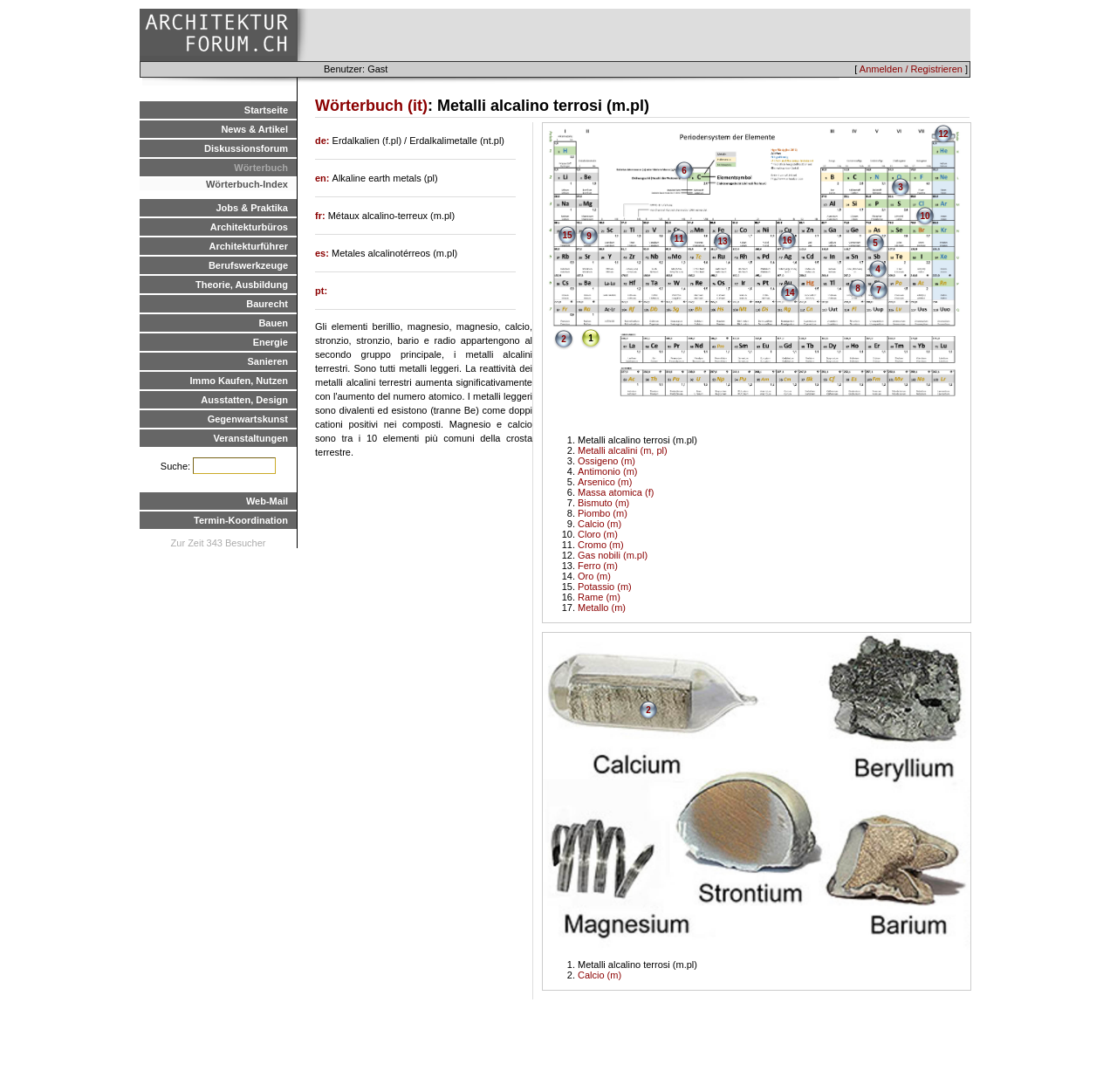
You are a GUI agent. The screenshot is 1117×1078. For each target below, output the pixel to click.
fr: (321, 215)
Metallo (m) (602, 607)
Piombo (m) (602, 513)
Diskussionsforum (246, 148)
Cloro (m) (598, 534)
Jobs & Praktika (252, 208)
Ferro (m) (598, 565)
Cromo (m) (601, 544)
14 (789, 293)
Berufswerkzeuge (248, 265)
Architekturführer (248, 246)
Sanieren (268, 361)
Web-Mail (267, 501)
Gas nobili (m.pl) (613, 555)
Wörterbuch (261, 167)
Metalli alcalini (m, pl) (623, 450)
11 (678, 239)
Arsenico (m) (605, 482)
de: (323, 140)
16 (786, 240)
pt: (321, 290)
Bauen (273, 323)
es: (323, 253)
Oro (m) (594, 576)
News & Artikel (254, 129)
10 (924, 216)
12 (943, 134)
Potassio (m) (605, 586)
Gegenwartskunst (248, 419)
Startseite (266, 110)
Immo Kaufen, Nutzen (239, 380)
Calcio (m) (599, 523)
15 (567, 235)
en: (323, 178)
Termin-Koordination (241, 520)
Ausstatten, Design (244, 400)
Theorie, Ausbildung (241, 284)
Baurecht (267, 304)
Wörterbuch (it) (371, 105)
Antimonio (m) (607, 471)
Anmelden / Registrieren (911, 69)
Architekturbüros (249, 227)
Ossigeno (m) (606, 461)
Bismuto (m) (603, 503)
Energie (270, 342)
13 (722, 241)
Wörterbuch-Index (247, 184)
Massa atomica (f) (616, 492)
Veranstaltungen (250, 438)
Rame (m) (599, 597)
